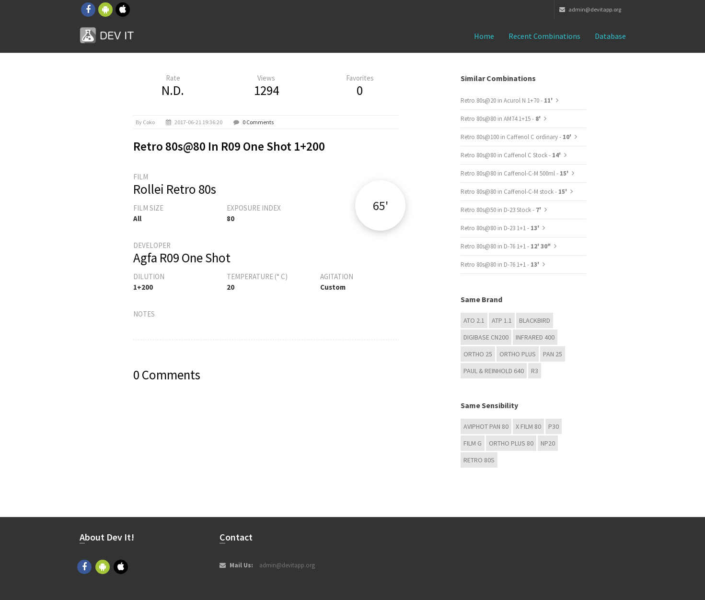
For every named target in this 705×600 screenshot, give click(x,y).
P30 (553, 426)
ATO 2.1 (474, 320)
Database (610, 36)
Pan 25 (552, 354)
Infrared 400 (535, 337)
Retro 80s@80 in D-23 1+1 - (501, 228)
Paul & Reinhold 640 (493, 370)
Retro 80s (479, 460)
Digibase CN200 (486, 337)
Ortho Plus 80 (511, 443)
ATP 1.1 (502, 320)
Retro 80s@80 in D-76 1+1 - (506, 246)
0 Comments (258, 122)
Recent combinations (544, 36)
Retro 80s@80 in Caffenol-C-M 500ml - (515, 173)
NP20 (548, 443)
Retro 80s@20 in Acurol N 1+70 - (507, 100)
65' (380, 205)
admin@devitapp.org (590, 9)
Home (484, 36)
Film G (472, 443)
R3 (534, 370)
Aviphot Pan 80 (486, 426)
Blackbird (534, 320)
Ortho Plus (517, 354)
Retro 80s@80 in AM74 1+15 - (501, 119)
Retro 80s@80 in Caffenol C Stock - (511, 155)
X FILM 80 (528, 426)
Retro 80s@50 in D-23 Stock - (502, 210)
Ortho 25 (477, 354)
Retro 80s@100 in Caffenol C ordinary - (517, 137)
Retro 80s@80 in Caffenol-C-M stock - (514, 192)
